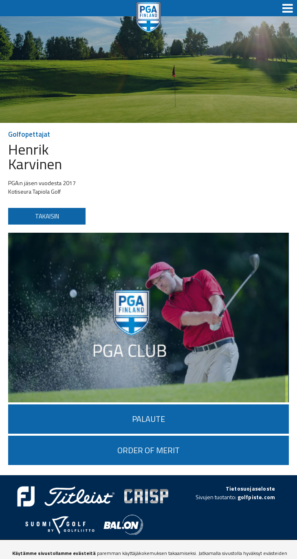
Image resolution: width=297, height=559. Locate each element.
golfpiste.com (256, 497)
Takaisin (47, 216)
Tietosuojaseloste (250, 488)
